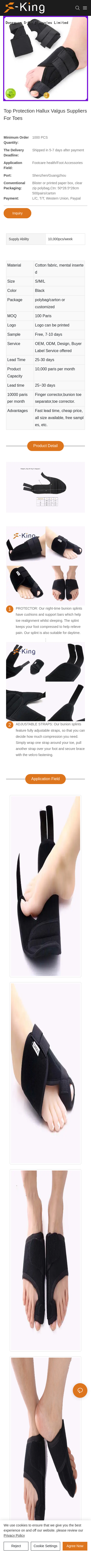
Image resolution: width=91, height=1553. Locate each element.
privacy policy (14, 1535)
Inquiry (17, 213)
